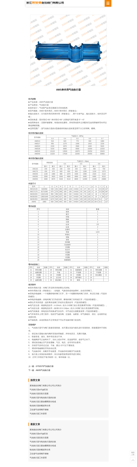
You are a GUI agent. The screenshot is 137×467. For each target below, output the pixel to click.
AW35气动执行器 (43, 370)
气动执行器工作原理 (38, 414)
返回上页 (132, 454)
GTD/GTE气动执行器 (45, 366)
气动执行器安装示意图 (39, 394)
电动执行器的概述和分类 (40, 406)
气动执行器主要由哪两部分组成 (43, 402)
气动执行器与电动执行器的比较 (43, 398)
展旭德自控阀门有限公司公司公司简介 (46, 385)
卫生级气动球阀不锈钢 (39, 410)
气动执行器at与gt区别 (39, 389)
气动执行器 (44, 105)
